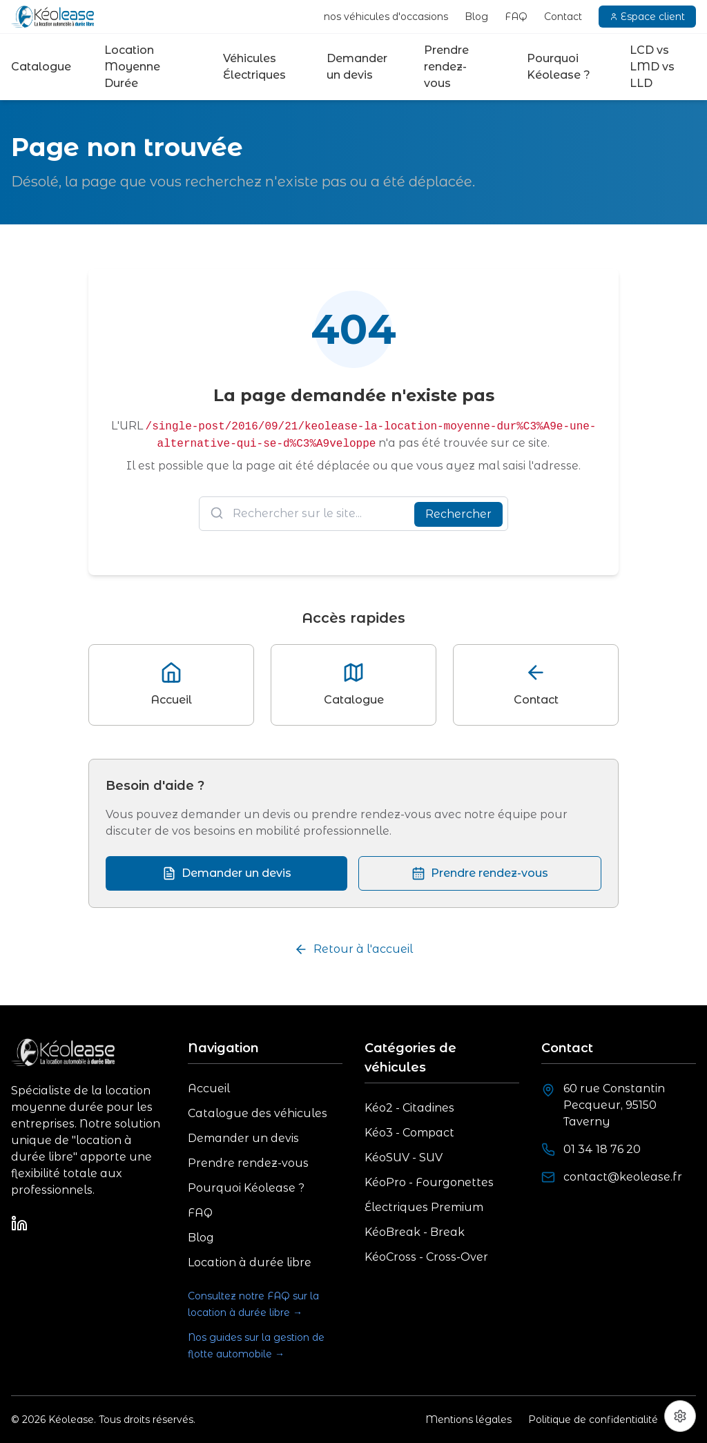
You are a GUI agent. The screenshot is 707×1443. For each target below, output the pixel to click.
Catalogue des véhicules (257, 1113)
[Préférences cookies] (680, 1416)
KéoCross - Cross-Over (426, 1256)
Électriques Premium (424, 1207)
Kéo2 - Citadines (409, 1107)
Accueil (209, 1088)
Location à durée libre (249, 1262)
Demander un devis (357, 66)
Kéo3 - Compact (409, 1132)
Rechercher (458, 514)
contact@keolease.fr (622, 1176)
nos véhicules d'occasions (386, 16)
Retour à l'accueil (353, 949)
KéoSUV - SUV (404, 1157)
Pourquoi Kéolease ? (558, 66)
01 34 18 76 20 (602, 1149)
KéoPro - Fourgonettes (429, 1182)
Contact (563, 16)
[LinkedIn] (19, 1223)
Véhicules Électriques (254, 66)
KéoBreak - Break (415, 1232)
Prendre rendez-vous (446, 66)
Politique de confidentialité (593, 1419)
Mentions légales (468, 1419)
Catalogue (41, 66)
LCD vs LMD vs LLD (652, 66)
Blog (476, 16)
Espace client (647, 16)
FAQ (516, 16)
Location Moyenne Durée (132, 66)
